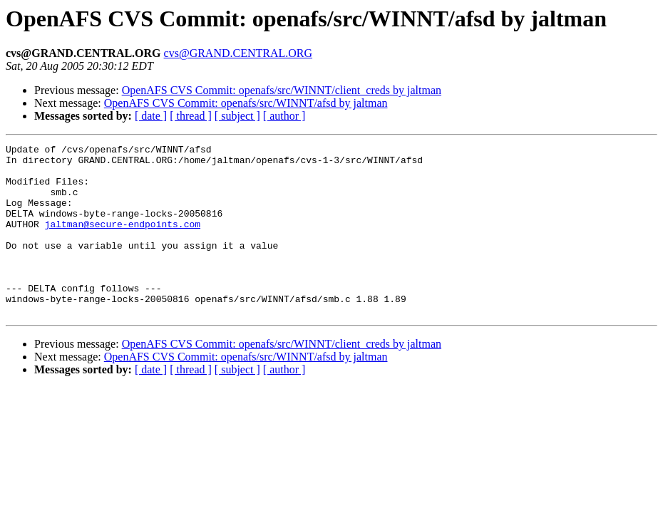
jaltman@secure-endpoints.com (122, 240)
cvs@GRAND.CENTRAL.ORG (238, 53)
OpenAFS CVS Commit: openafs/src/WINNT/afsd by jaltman (246, 103)
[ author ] (284, 116)
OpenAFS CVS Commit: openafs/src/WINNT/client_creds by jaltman (281, 90)
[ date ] (151, 116)
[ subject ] (237, 116)
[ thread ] (191, 116)
